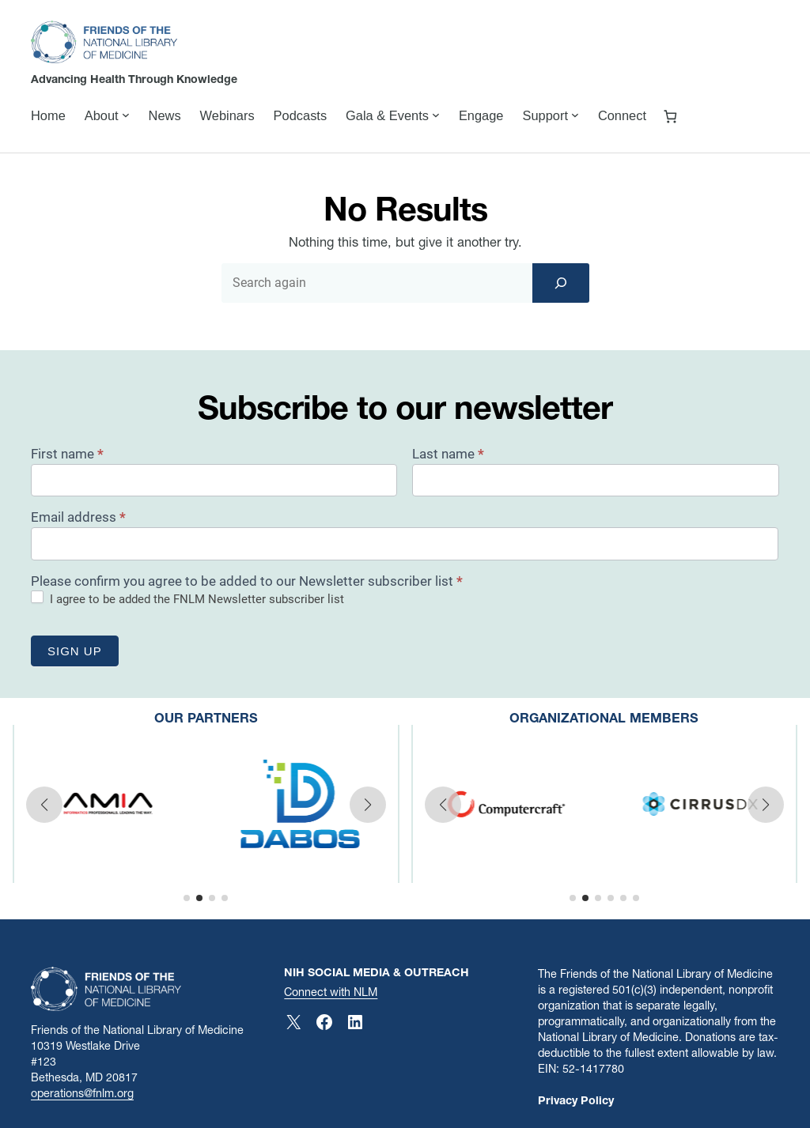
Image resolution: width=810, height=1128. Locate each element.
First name (67, 454)
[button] (44, 805)
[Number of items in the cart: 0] (670, 116)
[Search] (560, 283)
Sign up (74, 651)
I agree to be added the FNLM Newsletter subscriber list (187, 598)
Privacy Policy (576, 1100)
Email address (78, 517)
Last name (448, 454)
